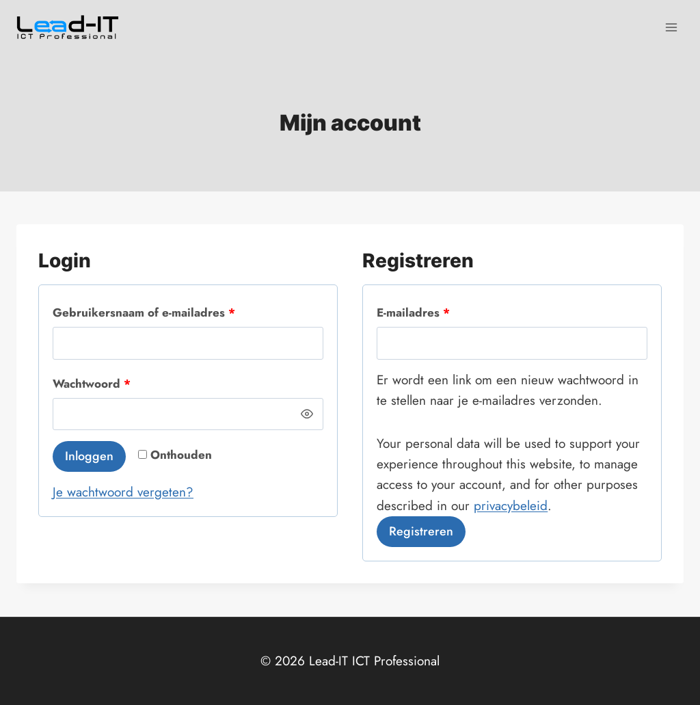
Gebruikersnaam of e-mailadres (148, 313)
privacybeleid (511, 505)
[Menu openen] (671, 27)
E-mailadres (417, 313)
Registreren (421, 531)
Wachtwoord (96, 384)
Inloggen (89, 456)
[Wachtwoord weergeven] (307, 414)
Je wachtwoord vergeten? (123, 492)
